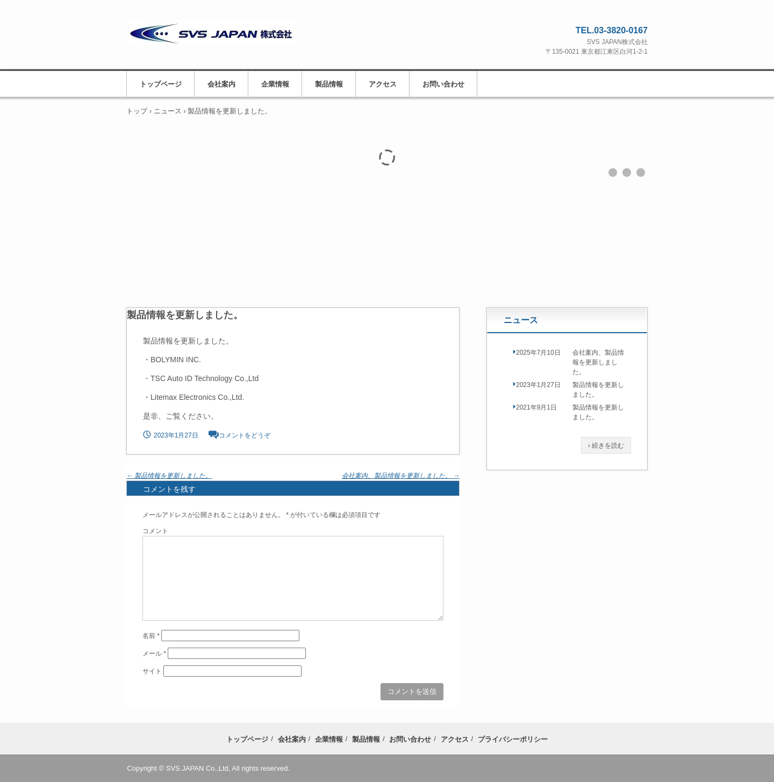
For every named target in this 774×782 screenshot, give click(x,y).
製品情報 (329, 84)
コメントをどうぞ (244, 435)
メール (154, 653)
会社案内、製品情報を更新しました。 (401, 475)
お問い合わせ (443, 84)
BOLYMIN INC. (175, 359)
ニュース (521, 320)
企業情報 (275, 84)
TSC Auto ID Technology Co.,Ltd (204, 378)
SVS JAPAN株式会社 (221, 39)
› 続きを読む (606, 445)
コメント (155, 531)
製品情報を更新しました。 (169, 475)
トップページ (161, 84)
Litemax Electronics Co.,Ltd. (197, 397)
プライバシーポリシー (513, 739)
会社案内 (221, 84)
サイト (152, 671)
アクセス (383, 84)
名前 (151, 636)
